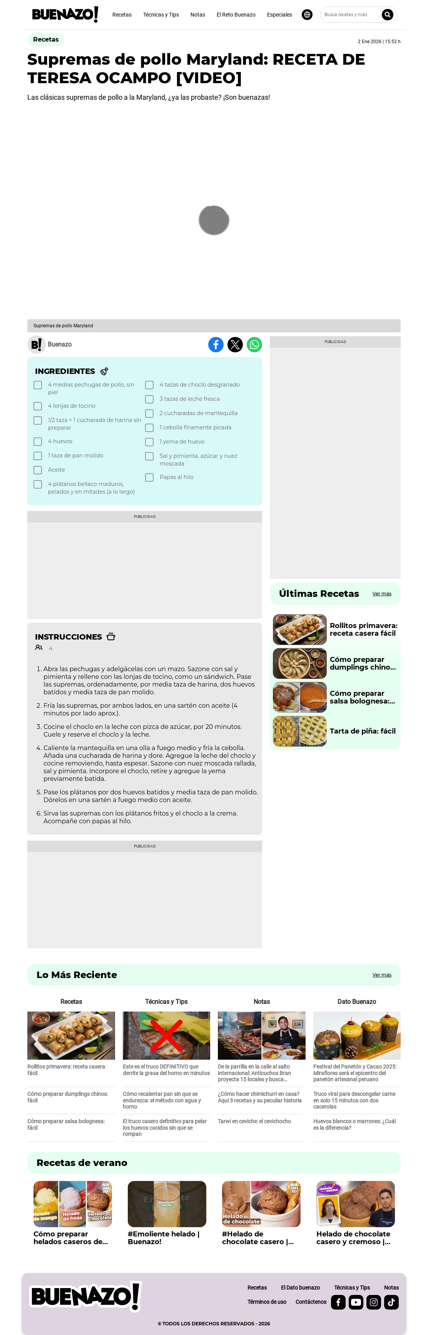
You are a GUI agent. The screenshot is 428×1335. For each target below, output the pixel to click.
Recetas (122, 15)
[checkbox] (88, 388)
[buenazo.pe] (85, 1297)
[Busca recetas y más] (358, 15)
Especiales (279, 15)
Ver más (382, 593)
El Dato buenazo (300, 1288)
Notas (198, 15)
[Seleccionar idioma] (307, 14)
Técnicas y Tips (161, 15)
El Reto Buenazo (236, 15)
